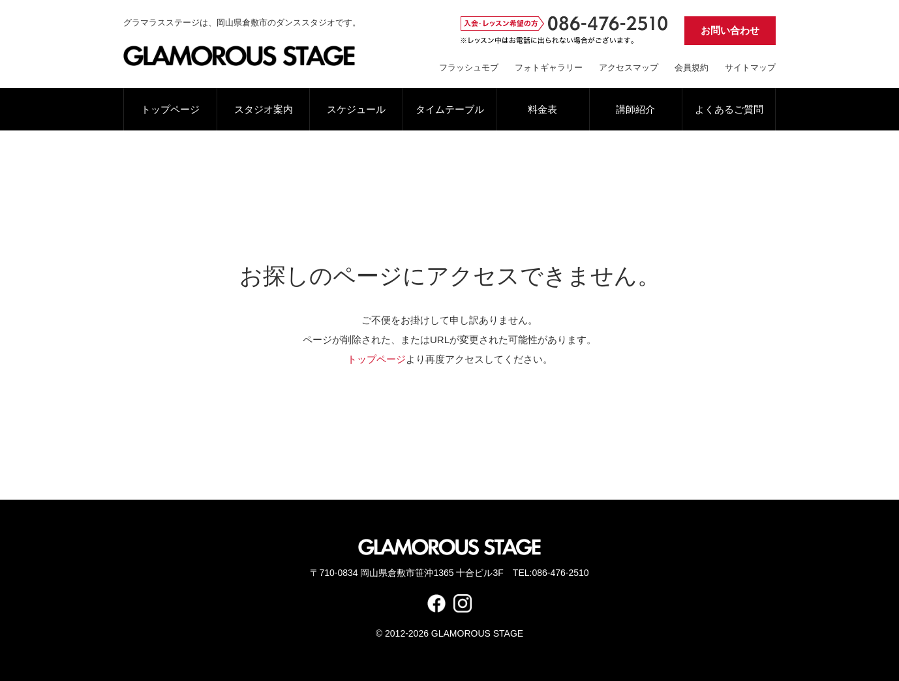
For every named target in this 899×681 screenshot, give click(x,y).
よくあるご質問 (729, 109)
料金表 (542, 109)
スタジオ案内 (263, 109)
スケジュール (356, 109)
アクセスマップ (628, 67)
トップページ (170, 109)
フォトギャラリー (549, 67)
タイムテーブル (450, 109)
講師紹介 (635, 109)
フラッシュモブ (468, 67)
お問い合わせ (730, 30)
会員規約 (692, 67)
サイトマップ (750, 67)
